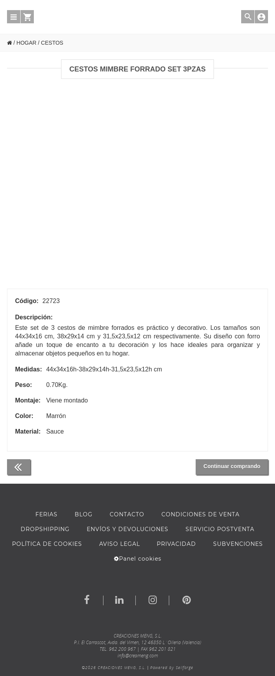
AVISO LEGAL (119, 543)
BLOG (84, 514)
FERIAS (46, 514)
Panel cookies (137, 558)
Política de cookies (47, 543)
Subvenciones (238, 543)
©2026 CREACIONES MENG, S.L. (114, 667)
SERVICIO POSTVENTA (220, 529)
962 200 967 (122, 649)
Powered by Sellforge (171, 667)
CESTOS (52, 43)
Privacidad (176, 543)
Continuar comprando (231, 466)
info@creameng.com (137, 655)
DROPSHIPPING (45, 529)
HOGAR (26, 43)
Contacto (127, 514)
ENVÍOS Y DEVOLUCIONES (127, 529)
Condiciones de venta (200, 514)
